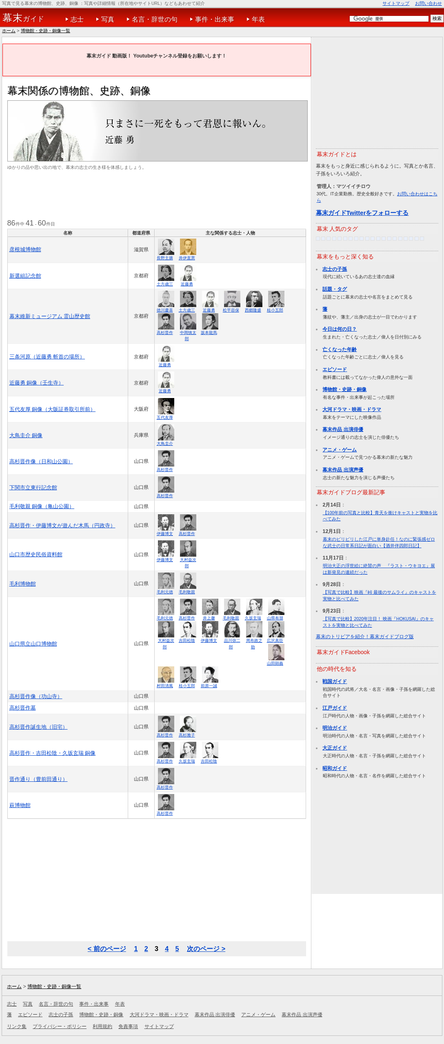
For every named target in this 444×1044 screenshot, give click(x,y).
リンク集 (17, 1026)
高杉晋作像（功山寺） (35, 696)
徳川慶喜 (165, 310)
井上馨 (209, 618)
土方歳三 (165, 284)
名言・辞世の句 (155, 19)
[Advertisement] (155, 195)
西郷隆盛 (253, 310)
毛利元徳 (165, 592)
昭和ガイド (334, 768)
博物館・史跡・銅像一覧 (45, 30)
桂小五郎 (275, 310)
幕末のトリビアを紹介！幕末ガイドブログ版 (365, 636)
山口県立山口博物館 (33, 644)
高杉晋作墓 (22, 708)
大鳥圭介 (165, 443)
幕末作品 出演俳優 (342, 429)
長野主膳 (165, 258)
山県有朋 (275, 618)
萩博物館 (20, 805)
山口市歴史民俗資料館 (35, 554)
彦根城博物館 (25, 249)
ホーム (9, 30)
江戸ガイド (334, 708)
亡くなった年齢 (339, 349)
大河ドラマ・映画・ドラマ (351, 409)
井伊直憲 (187, 258)
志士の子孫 (334, 269)
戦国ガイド (334, 681)
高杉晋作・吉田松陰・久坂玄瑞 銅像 (52, 753)
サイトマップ (395, 3)
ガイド (23, 18)
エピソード (334, 369)
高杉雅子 (187, 735)
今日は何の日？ (339, 329)
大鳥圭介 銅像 (26, 435)
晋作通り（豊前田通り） (38, 779)
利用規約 (102, 1026)
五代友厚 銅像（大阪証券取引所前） (52, 409)
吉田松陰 (187, 640)
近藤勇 (187, 284)
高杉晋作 (165, 332)
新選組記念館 (25, 276)
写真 (107, 19)
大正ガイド (334, 748)
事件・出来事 (214, 19)
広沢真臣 (275, 640)
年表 (258, 19)
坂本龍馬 (209, 332)
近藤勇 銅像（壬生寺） (36, 383)
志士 (77, 19)
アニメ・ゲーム (339, 450)
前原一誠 (209, 685)
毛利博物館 (22, 584)
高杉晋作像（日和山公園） (41, 461)
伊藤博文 (165, 533)
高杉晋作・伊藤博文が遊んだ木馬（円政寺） (62, 525)
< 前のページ (107, 948)
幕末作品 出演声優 (342, 470)
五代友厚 (165, 417)
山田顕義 (275, 663)
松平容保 (231, 310)
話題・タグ (334, 289)
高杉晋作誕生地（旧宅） (38, 727)
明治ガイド (334, 728)
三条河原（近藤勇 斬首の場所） (47, 357)
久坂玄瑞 (253, 618)
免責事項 (128, 1026)
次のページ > (206, 948)
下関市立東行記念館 (33, 487)
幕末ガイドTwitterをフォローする (362, 212)
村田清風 (165, 685)
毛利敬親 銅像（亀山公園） (42, 506)
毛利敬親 (187, 592)
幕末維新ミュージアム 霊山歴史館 (50, 316)
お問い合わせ (428, 3)
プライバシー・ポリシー (60, 1026)
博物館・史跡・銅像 (344, 389)
